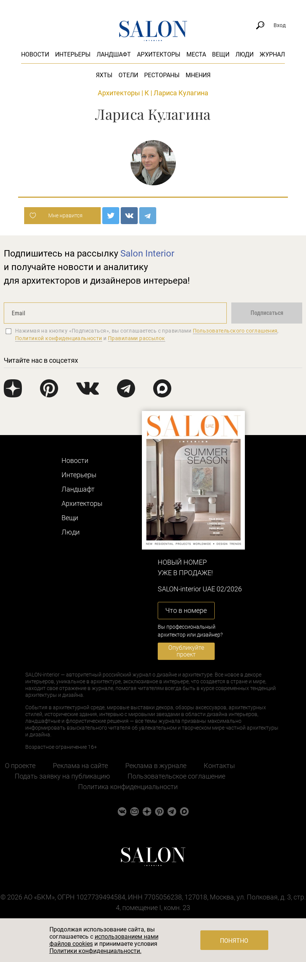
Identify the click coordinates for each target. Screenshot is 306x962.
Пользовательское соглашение (176, 776)
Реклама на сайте (80, 766)
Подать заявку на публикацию (62, 776)
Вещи (220, 54)
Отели (128, 75)
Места (196, 54)
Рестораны (162, 75)
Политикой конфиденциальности (58, 338)
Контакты (219, 766)
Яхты (104, 75)
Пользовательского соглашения (235, 331)
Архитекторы (158, 54)
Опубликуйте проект (186, 651)
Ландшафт (114, 54)
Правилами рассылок (136, 338)
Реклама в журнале (155, 766)
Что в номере (186, 610)
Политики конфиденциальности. (95, 950)
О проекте (20, 766)
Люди (244, 54)
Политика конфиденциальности (128, 787)
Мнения (198, 75)
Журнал (272, 54)
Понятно (234, 940)
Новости (35, 54)
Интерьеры (73, 54)
